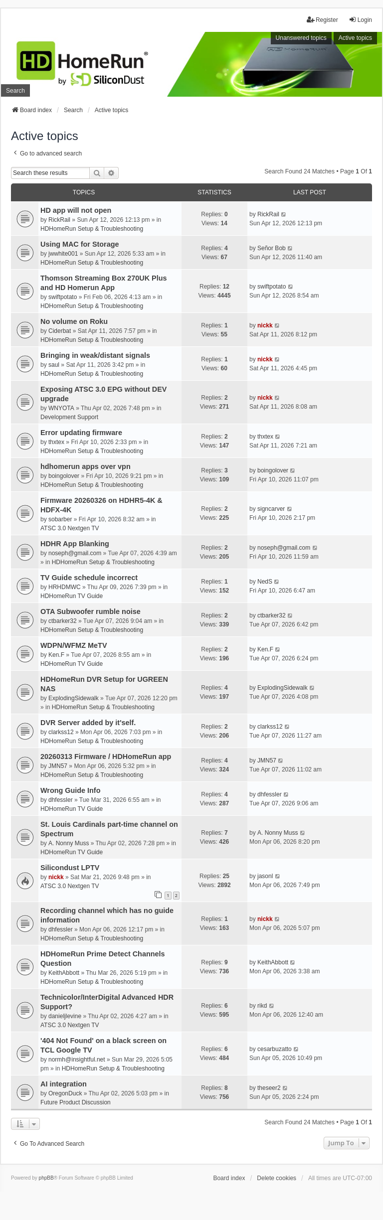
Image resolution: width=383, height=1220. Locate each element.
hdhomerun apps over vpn (85, 466)
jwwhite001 (63, 253)
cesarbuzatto (274, 1049)
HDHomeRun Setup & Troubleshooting (91, 228)
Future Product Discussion (75, 1102)
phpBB (46, 1178)
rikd (262, 1005)
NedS (264, 581)
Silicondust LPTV (69, 868)
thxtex (56, 442)
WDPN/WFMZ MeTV (73, 645)
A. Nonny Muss (68, 843)
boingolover (63, 475)
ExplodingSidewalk (73, 698)
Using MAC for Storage (79, 244)
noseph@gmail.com (74, 553)
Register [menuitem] (322, 19)
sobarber (60, 519)
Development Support (69, 417)
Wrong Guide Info (70, 790)
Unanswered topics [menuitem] (301, 37)
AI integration (63, 1084)
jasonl (265, 876)
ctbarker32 (62, 620)
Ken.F (56, 654)
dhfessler (60, 799)
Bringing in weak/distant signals (95, 355)
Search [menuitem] (15, 90)
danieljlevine (64, 1016)
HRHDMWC (64, 587)
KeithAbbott (63, 972)
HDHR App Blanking (74, 544)
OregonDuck (65, 1093)
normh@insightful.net (76, 1059)
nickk (265, 325)
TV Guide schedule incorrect (89, 578)
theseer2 (269, 1087)
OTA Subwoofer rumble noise (90, 611)
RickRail (59, 219)
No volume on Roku (74, 321)
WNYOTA (61, 408)
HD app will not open (75, 210)
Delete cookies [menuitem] (276, 1178)
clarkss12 (61, 732)
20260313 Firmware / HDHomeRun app (105, 757)
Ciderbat (59, 330)
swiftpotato (62, 297)
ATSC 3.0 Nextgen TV (69, 528)
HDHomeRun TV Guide (71, 596)
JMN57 (57, 765)
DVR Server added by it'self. (88, 723)
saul (53, 364)
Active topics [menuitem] (355, 37)
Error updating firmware (81, 433)
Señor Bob (271, 248)
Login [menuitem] (360, 19)
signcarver (271, 508)
